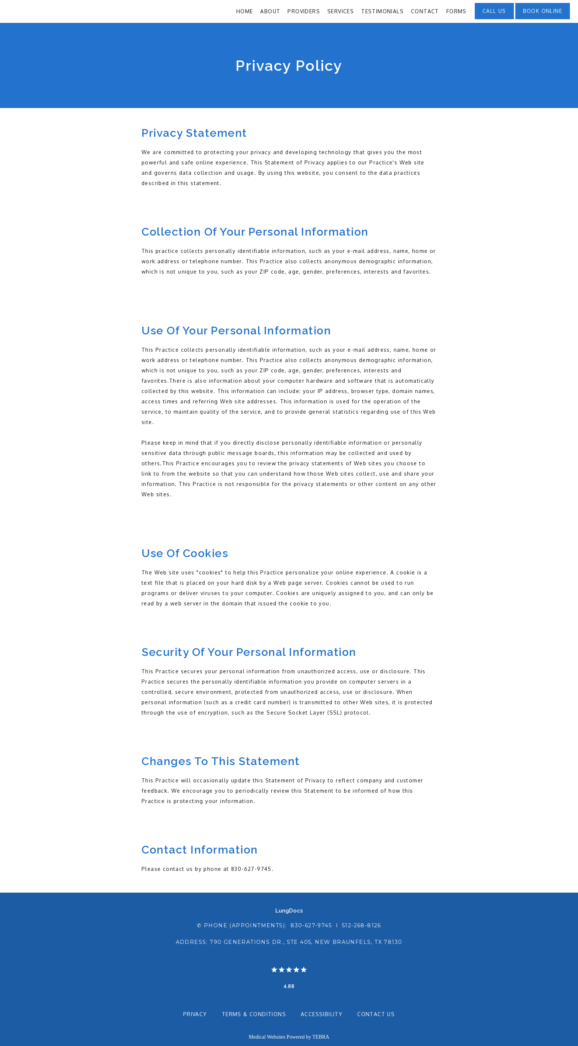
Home (244, 11)
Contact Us (376, 1014)
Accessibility (321, 1014)
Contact (425, 11)
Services (340, 11)
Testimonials (382, 11)
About (270, 11)
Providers (304, 11)
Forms (456, 11)
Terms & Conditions (254, 1014)
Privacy (195, 1014)
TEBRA (320, 1037)
